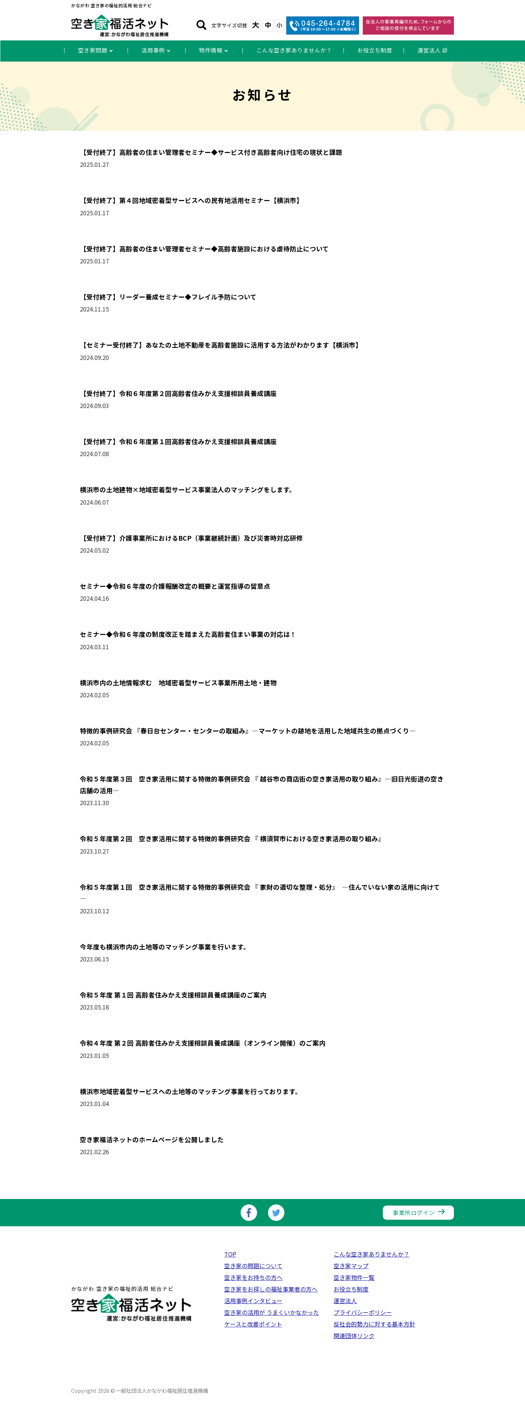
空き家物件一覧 (354, 1277)
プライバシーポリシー (363, 1312)
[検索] (201, 26)
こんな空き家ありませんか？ (371, 1254)
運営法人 (345, 1300)
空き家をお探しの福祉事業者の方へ (271, 1289)
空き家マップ (351, 1265)
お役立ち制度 (351, 1289)
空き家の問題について (253, 1265)
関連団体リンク (354, 1335)
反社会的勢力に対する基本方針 (374, 1324)
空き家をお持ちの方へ (253, 1277)
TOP (230, 1254)
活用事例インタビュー (253, 1300)
